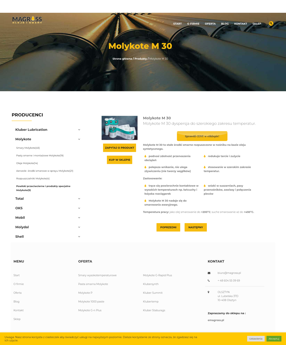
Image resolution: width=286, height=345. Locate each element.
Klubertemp (151, 301)
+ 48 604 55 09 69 (229, 280)
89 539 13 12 (230, 8)
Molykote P (85, 292)
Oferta (210, 23)
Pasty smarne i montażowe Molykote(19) (40, 155)
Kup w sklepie (119, 159)
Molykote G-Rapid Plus (157, 275)
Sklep (257, 23)
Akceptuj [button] (274, 338)
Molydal (22, 227)
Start (177, 23)
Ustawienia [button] (255, 338)
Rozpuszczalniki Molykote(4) (33, 178)
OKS (19, 208)
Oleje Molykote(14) (27, 163)
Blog (225, 23)
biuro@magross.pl (258, 8)
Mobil (20, 218)
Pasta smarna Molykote (93, 284)
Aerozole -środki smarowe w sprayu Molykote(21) (44, 170)
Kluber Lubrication (31, 130)
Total (19, 199)
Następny (195, 227)
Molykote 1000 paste (91, 301)
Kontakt (240, 23)
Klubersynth (151, 284)
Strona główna (122, 58)
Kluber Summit (153, 292)
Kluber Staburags (154, 310)
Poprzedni (168, 227)
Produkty (141, 58)
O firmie (193, 23)
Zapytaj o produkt (119, 147)
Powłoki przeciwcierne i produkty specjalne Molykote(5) (43, 188)
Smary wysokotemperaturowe (97, 275)
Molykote (23, 139)
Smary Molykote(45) (28, 147)
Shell (19, 237)
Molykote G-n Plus (89, 310)
